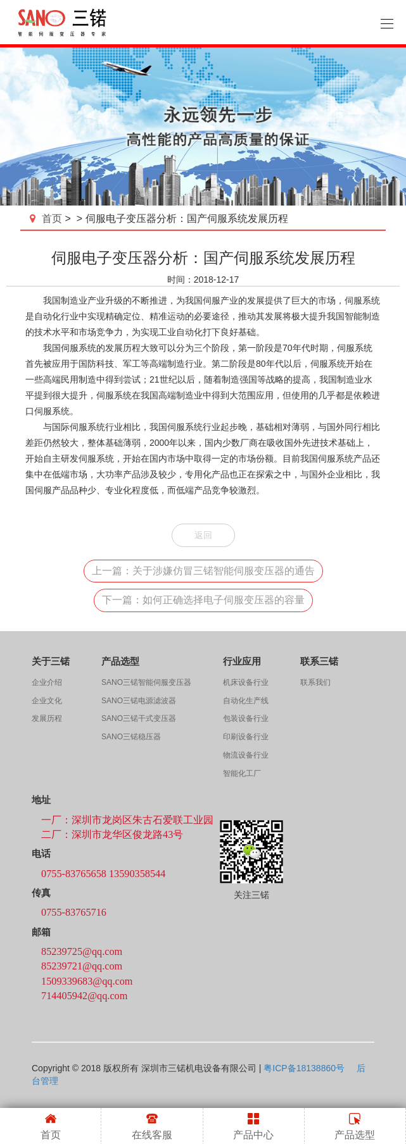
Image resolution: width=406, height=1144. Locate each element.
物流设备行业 (246, 755)
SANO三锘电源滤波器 (138, 700)
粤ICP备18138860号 (304, 1068)
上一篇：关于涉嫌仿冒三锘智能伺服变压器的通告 (203, 570)
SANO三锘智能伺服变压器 (146, 682)
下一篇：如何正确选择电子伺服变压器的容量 (203, 599)
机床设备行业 (246, 682)
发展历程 (47, 718)
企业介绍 (47, 682)
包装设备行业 (246, 718)
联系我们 (315, 682)
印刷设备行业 (246, 736)
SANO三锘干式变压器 (138, 718)
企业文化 (47, 700)
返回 (203, 535)
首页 (47, 218)
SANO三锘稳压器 (131, 736)
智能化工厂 (242, 773)
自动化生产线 (246, 700)
